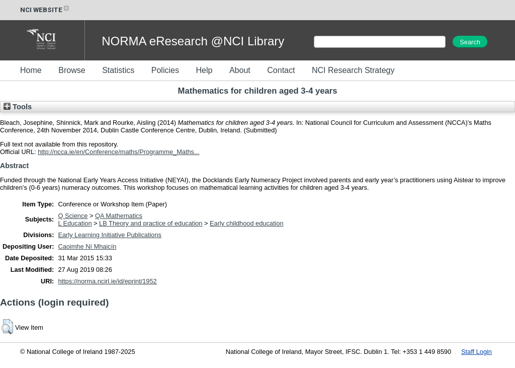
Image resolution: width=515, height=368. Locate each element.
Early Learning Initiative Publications (109, 235)
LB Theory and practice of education (150, 223)
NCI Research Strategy (353, 70)
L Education (75, 223)
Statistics (118, 70)
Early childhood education (247, 223)
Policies (165, 70)
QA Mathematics (118, 215)
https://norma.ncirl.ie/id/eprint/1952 (107, 281)
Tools (18, 107)
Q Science (73, 215)
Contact (281, 70)
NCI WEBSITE (45, 10)
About (239, 70)
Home (31, 70)
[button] (7, 326)
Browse (71, 70)
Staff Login (476, 351)
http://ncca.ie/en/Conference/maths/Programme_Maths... (119, 152)
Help (204, 70)
